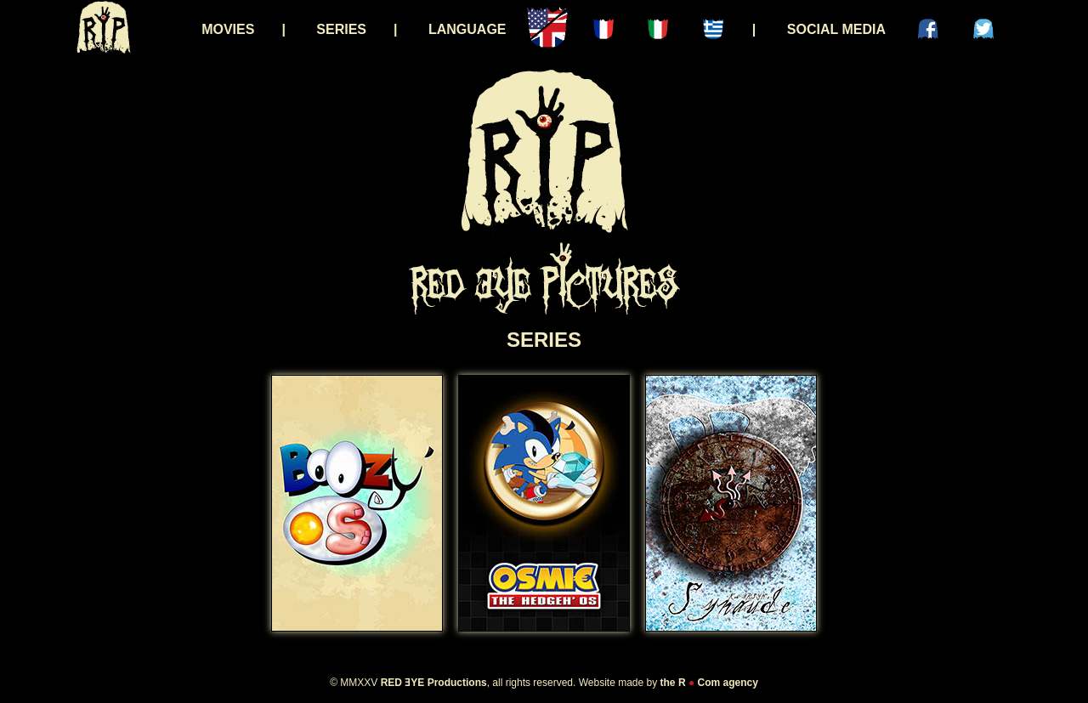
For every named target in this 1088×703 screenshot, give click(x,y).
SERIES (341, 29)
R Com (699, 683)
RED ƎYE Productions (434, 683)
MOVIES (227, 29)
